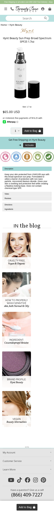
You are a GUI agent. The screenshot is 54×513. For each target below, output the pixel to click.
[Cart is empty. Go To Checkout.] (49, 8)
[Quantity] (16, 131)
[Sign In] (42, 8)
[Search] (45, 18)
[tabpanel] (27, 179)
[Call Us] (11, 8)
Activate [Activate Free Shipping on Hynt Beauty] (29, 145)
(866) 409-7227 (27, 495)
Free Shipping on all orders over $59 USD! (20, 2)
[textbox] (27, 18)
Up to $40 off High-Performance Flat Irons (32, 5)
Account (9, 452)
